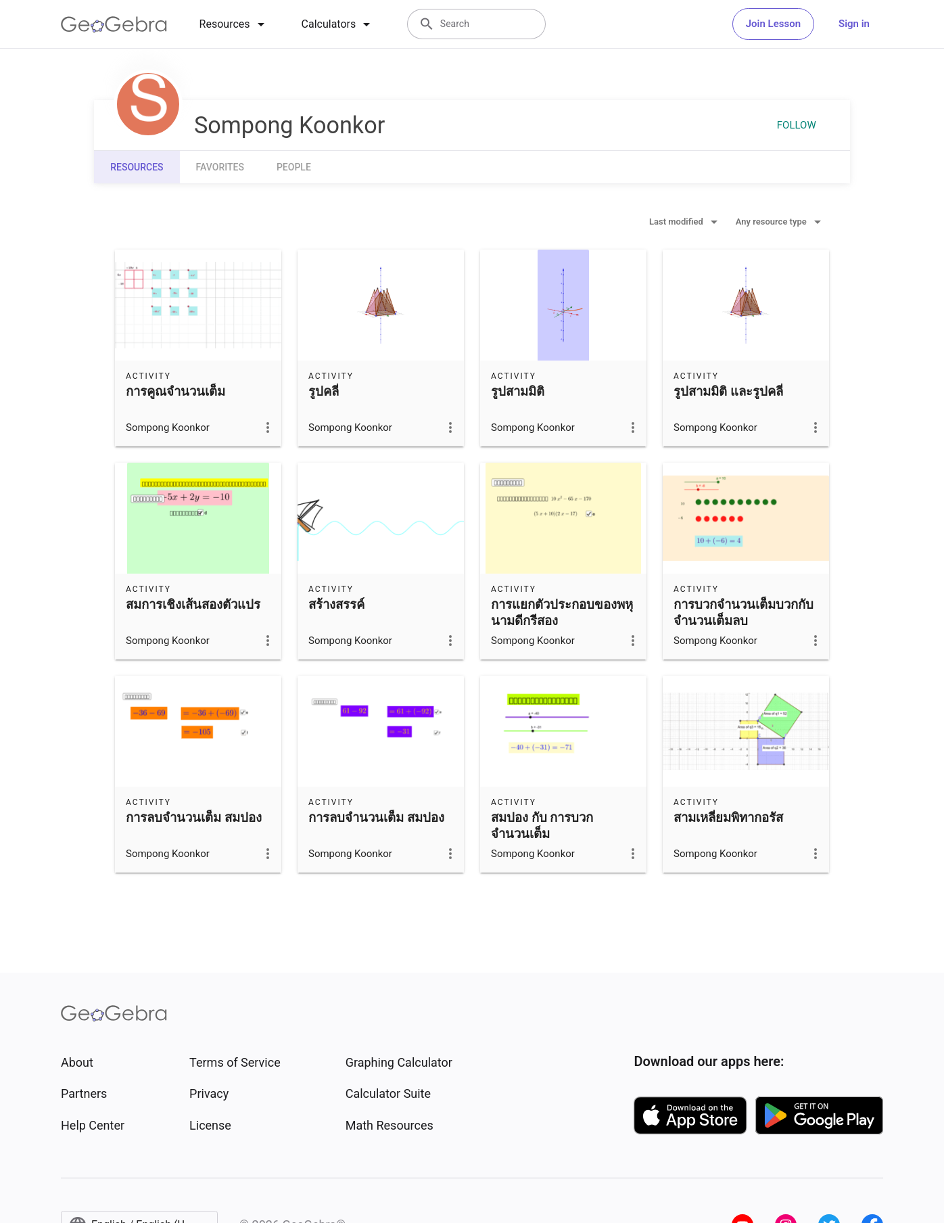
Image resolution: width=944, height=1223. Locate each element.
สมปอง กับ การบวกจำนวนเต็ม (542, 825)
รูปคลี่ (323, 391)
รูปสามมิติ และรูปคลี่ (728, 391)
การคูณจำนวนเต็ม (175, 391)
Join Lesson (773, 24)
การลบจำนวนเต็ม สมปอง (194, 817)
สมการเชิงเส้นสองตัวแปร (193, 604)
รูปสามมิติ (517, 391)
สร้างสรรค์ (336, 604)
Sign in (854, 24)
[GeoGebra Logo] (114, 24)
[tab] (234, 24)
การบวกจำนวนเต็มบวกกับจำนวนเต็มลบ (743, 612)
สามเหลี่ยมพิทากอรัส (728, 817)
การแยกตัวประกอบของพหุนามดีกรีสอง (562, 612)
